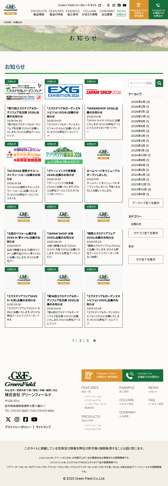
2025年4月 (138, 136)
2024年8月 (138, 160)
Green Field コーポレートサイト (79, 5)
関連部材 (89, 407)
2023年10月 (139, 189)
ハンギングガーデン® (95, 404)
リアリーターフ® (93, 396)
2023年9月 (138, 194)
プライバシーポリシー (18, 427)
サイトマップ (43, 427)
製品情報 (39, 13)
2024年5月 (138, 170)
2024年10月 (139, 155)
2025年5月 (138, 131)
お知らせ (121, 13)
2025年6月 (138, 126)
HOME (7, 22)
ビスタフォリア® (93, 429)
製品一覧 (93, 389)
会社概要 (107, 13)
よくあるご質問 (155, 402)
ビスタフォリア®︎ (93, 400)
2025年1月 (138, 150)
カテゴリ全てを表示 (146, 233)
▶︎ (94, 340)
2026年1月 (138, 111)
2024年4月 (138, 174)
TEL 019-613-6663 (16, 411)
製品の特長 (56, 13)
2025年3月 (138, 141)
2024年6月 (138, 165)
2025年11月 (138, 116)
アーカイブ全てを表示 (146, 203)
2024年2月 (138, 179)
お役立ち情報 (90, 13)
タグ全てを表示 (145, 259)
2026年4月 (138, 102)
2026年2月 (138, 106)
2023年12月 (139, 184)
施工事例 (73, 13)
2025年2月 (138, 145)
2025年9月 (138, 121)
